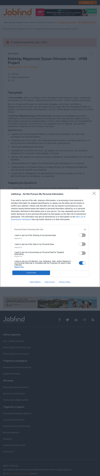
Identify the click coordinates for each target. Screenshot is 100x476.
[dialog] (50, 238)
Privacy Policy (64, 282)
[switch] (82, 235)
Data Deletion (35, 282)
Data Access (50, 282)
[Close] (94, 194)
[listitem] (50, 229)
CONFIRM (31, 273)
